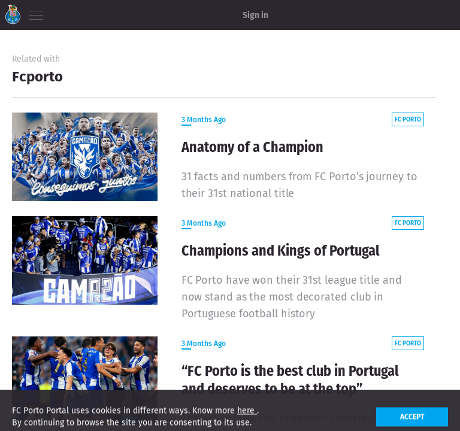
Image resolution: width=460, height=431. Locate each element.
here (247, 418)
